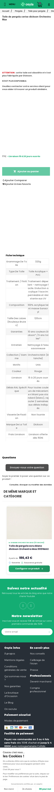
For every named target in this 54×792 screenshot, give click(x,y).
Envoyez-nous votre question (27, 467)
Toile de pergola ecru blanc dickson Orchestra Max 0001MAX (29, 547)
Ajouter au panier (26, 171)
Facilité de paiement (18, 733)
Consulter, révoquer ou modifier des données (30, 484)
